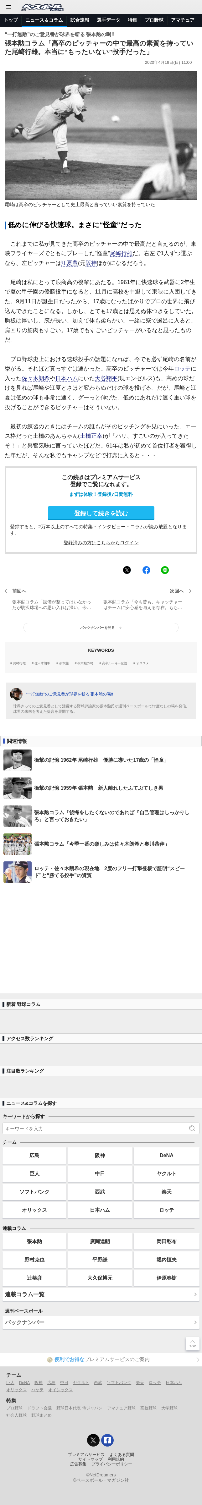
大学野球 (169, 1408)
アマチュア (182, 20)
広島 (34, 1155)
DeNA (167, 1155)
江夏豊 (69, 263)
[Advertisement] (101, 939)
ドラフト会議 (39, 1408)
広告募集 (78, 1464)
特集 (132, 20)
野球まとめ (41, 1415)
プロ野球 (154, 20)
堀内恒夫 (167, 1259)
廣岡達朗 (100, 1241)
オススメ (142, 663)
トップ (11, 20)
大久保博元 (99, 1278)
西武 (100, 1192)
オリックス (34, 1210)
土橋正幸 (91, 436)
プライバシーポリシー (111, 1464)
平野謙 (99, 1259)
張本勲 (64, 663)
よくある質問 (122, 1455)
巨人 (34, 1173)
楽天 (167, 1192)
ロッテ (182, 368)
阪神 (91, 263)
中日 (100, 1173)
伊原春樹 (167, 1278)
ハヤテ (37, 1389)
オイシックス (60, 1389)
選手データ (108, 20)
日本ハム (66, 378)
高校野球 (148, 1408)
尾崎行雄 (121, 253)
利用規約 (116, 1459)
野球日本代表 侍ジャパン (79, 1408)
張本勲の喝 (85, 663)
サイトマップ (90, 1459)
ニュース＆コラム (44, 20)
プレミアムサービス (86, 1455)
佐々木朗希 (36, 378)
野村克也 (34, 1259)
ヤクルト (167, 1173)
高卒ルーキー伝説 (114, 663)
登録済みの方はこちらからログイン (101, 542)
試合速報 (79, 20)
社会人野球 (16, 1415)
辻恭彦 (34, 1278)
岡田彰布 (167, 1241)
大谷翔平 (106, 378)
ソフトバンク (34, 1192)
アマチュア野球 (121, 1408)
